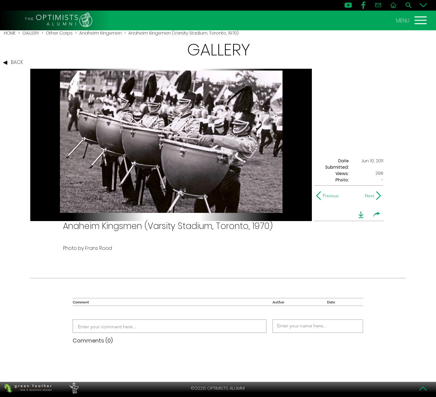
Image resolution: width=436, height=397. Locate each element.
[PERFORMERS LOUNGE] (73, 388)
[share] (377, 215)
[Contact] (378, 5)
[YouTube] (348, 5)
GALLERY (30, 33)
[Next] (368, 196)
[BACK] (14, 63)
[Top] (423, 388)
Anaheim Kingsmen (100, 33)
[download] (361, 215)
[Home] (393, 5)
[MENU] (412, 20)
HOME (10, 33)
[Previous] (328, 196)
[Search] (408, 5)
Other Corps (59, 33)
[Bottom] (423, 5)
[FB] (363, 5)
